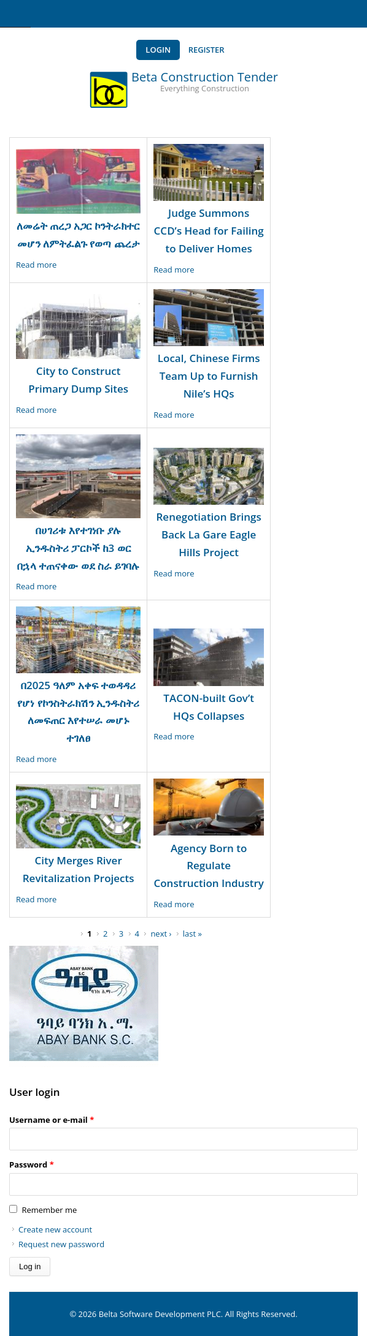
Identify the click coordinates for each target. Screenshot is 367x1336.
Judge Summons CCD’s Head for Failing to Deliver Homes (209, 230)
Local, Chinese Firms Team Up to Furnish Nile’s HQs (209, 376)
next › (160, 933)
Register (206, 49)
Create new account (55, 1229)
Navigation (15, 14)
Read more (36, 264)
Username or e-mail (51, 1119)
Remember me (49, 1209)
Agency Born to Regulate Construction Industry (208, 866)
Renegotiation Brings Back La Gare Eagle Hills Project (208, 534)
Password (31, 1164)
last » (192, 933)
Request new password (61, 1244)
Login (158, 49)
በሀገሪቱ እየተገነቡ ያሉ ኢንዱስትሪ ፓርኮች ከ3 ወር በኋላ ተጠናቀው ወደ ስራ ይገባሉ (78, 548)
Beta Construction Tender (204, 77)
